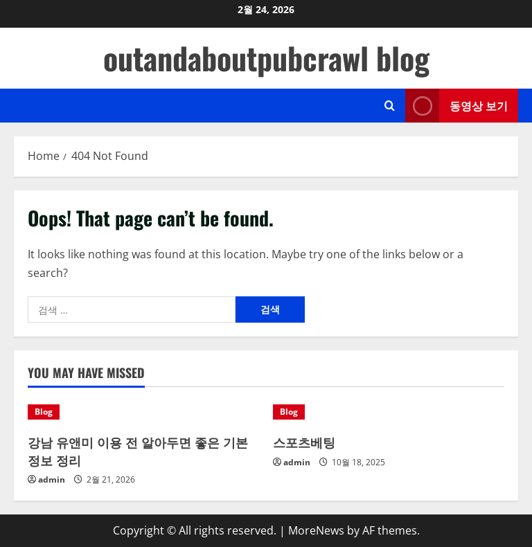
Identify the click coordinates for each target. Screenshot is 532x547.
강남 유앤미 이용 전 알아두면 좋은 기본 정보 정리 (138, 450)
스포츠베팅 (304, 442)
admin (51, 479)
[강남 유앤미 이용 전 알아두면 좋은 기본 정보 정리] (143, 412)
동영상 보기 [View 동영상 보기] (456, 106)
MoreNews (316, 530)
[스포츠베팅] (388, 412)
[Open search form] (389, 105)
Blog (44, 412)
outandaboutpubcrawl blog (266, 57)
